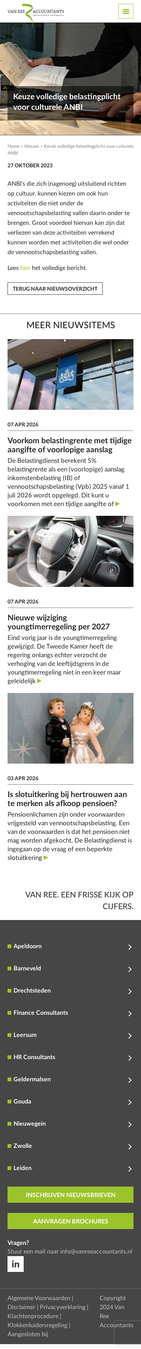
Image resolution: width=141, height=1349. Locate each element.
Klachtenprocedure (33, 1316)
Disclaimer (21, 1307)
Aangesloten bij (28, 1334)
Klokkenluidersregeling (37, 1325)
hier (25, 268)
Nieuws (31, 146)
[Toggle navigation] (125, 11)
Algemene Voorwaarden (39, 1298)
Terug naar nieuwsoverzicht (55, 289)
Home (14, 146)
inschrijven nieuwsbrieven (70, 1195)
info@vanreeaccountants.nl (96, 1252)
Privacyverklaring (62, 1307)
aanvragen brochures (70, 1222)
